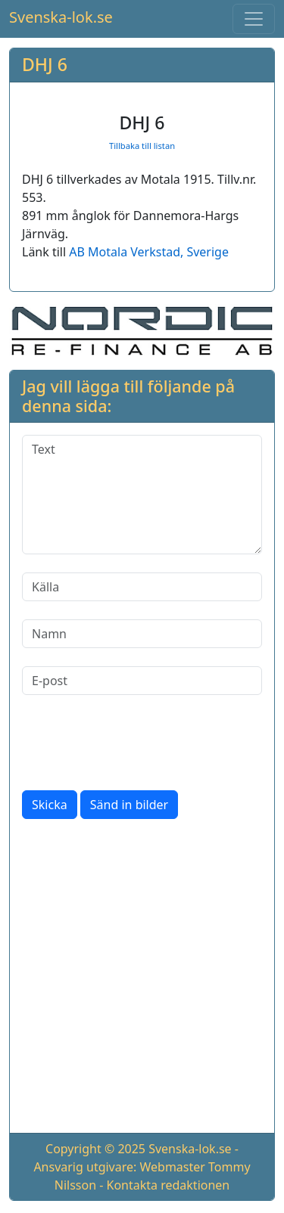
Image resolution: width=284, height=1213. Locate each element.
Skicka (49, 804)
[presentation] (137, 742)
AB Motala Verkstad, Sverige (149, 252)
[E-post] (142, 680)
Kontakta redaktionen (168, 1185)
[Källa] (142, 586)
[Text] (142, 494)
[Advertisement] (142, 979)
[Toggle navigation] (254, 19)
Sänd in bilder (129, 804)
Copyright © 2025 (95, 1148)
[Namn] (142, 633)
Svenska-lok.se (61, 17)
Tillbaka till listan (142, 145)
